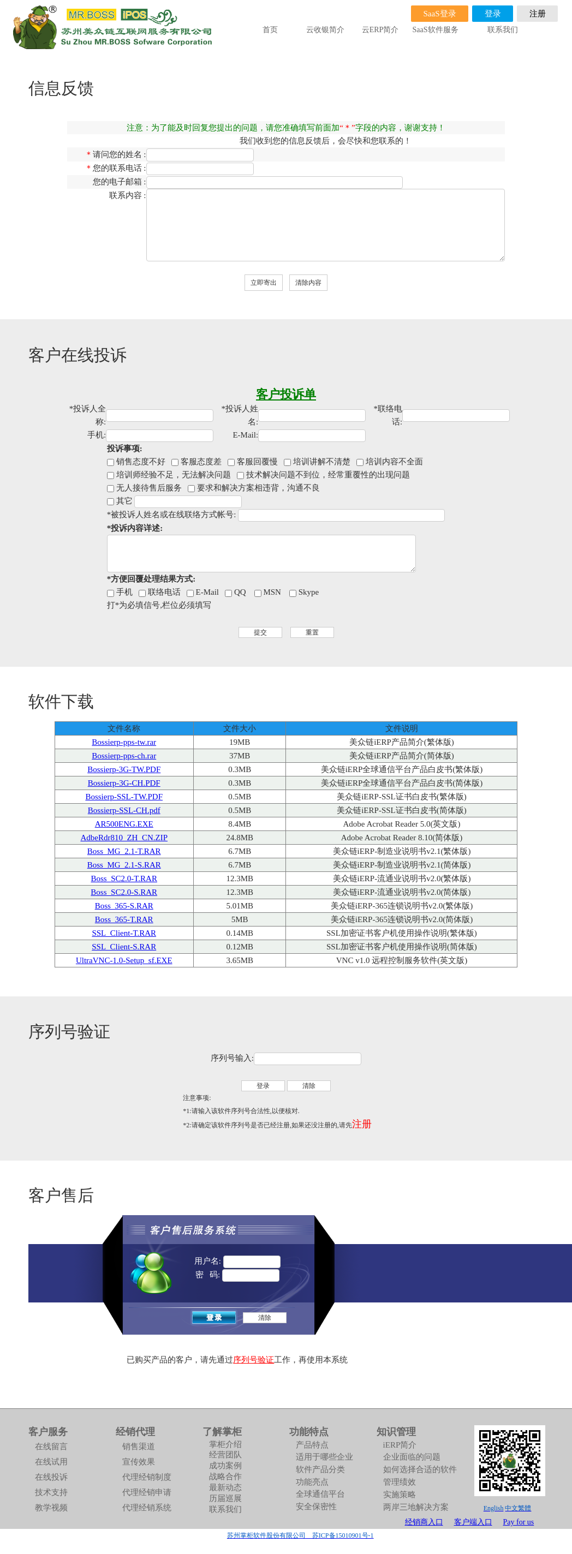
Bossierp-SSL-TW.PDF (124, 796)
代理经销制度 (146, 1477)
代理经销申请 (146, 1492)
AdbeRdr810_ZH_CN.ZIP (124, 837)
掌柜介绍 (225, 1444)
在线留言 (51, 1446)
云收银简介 (325, 30)
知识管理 (396, 1431)
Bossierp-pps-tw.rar (124, 742)
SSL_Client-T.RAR (124, 933)
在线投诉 (51, 1477)
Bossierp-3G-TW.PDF (123, 769)
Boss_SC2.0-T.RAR (124, 878)
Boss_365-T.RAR (124, 919)
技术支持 (51, 1492)
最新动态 (225, 1487)
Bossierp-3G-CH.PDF (124, 783)
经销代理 (135, 1431)
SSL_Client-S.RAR (124, 946)
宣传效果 (138, 1461)
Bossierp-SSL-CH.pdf (124, 810)
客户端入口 (473, 1522)
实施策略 (399, 1494)
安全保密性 (316, 1506)
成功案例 (225, 1465)
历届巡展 (225, 1498)
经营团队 (225, 1454)
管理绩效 (399, 1482)
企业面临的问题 (411, 1457)
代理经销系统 (146, 1507)
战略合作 (225, 1476)
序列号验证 (253, 1359)
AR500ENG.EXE (124, 824)
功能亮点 (312, 1482)
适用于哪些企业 (324, 1457)
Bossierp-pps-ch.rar (124, 755)
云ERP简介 (380, 30)
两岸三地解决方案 (416, 1507)
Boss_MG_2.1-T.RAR (124, 851)
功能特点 (309, 1431)
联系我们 (502, 30)
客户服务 (48, 1431)
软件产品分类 (320, 1469)
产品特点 (312, 1445)
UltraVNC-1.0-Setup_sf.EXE (124, 960)
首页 (270, 30)
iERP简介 (400, 1445)
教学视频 (51, 1507)
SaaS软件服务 (435, 30)
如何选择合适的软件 (420, 1469)
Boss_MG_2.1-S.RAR (124, 864)
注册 (362, 1124)
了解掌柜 (222, 1431)
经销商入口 (424, 1522)
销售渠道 (138, 1446)
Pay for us (518, 1522)
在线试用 (51, 1461)
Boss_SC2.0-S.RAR (124, 892)
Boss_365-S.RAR (124, 905)
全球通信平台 (320, 1494)
